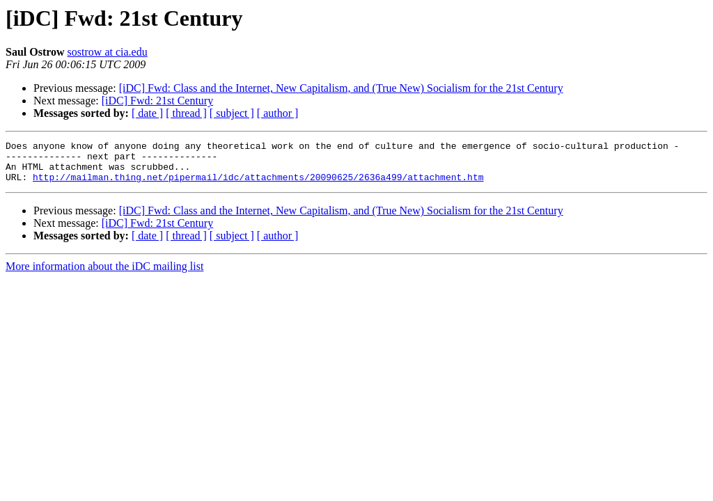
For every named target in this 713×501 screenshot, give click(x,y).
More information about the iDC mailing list (104, 274)
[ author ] (278, 113)
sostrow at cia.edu (108, 52)
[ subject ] (232, 113)
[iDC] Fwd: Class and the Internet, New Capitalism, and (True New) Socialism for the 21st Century (341, 88)
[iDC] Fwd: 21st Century (157, 100)
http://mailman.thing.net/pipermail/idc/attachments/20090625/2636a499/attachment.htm (258, 185)
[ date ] (147, 113)
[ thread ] (186, 113)
